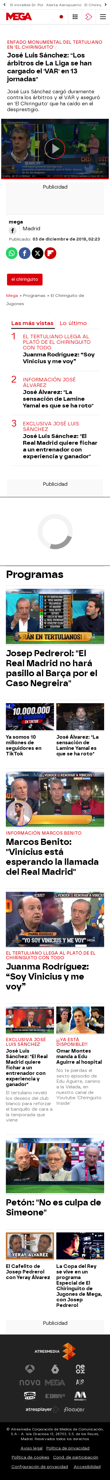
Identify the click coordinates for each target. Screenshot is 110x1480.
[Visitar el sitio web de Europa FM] (55, 1396)
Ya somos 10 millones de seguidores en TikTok (23, 745)
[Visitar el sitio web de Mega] (55, 1382)
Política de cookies (30, 1457)
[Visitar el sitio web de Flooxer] (74, 1409)
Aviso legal (32, 1448)
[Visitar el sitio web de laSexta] (55, 1369)
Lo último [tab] (73, 323)
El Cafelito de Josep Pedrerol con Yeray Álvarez (28, 1272)
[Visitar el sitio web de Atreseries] (80, 1382)
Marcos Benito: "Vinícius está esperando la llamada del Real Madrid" (52, 857)
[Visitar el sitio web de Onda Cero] (30, 1396)
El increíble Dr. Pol (26, 5)
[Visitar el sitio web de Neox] (80, 1369)
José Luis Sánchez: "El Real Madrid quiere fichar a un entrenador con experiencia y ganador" (60, 446)
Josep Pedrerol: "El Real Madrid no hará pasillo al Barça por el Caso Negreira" (51, 668)
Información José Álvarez (49, 382)
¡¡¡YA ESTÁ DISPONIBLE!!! (72, 1042)
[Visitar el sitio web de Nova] (30, 1382)
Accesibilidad (87, 1466)
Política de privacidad (67, 1448)
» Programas (32, 295)
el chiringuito (24, 279)
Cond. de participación (75, 1457)
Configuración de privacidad (39, 1466)
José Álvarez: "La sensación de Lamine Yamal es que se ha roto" (58, 399)
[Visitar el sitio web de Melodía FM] (80, 1396)
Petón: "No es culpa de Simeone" (53, 1207)
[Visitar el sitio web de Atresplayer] (42, 1409)
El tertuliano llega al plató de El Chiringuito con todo (57, 342)
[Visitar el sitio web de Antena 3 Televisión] (30, 1369)
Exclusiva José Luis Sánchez (51, 426)
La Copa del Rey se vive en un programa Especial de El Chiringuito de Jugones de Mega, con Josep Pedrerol (79, 1286)
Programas (42, 29)
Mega (12, 295)
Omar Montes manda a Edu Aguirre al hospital (79, 1056)
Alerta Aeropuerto (64, 5)
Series (13, 29)
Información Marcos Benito (44, 833)
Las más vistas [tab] (32, 323)
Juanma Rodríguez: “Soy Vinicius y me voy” (59, 358)
